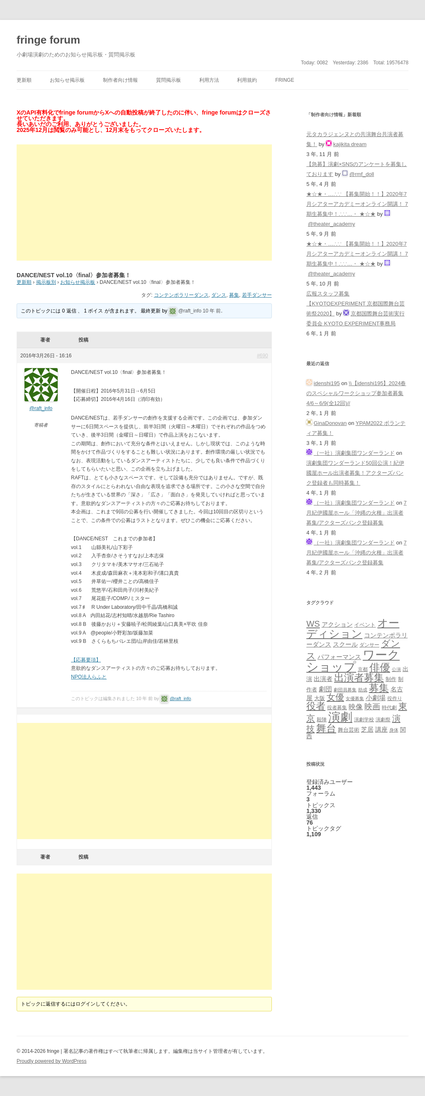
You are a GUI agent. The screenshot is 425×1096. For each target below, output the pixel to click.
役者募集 (337, 707)
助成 (362, 689)
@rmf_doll (361, 174)
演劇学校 (364, 719)
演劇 (340, 717)
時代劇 (389, 707)
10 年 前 (212, 311)
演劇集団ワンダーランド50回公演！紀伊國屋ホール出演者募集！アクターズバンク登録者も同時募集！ (355, 473)
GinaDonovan (330, 423)
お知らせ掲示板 (67, 80)
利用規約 (247, 80)
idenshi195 (327, 383)
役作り (394, 698)
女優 (335, 697)
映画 (372, 706)
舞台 (326, 728)
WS (313, 623)
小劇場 (376, 697)
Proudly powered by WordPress (52, 1061)
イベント (365, 625)
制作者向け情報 (120, 80)
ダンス (218, 295)
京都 (363, 669)
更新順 (24, 80)
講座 (381, 729)
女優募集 (355, 698)
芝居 (367, 729)
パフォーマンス (339, 657)
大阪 (319, 698)
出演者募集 (359, 677)
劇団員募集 (345, 689)
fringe (284, 80)
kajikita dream (349, 144)
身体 (393, 729)
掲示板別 (46, 282)
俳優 (379, 667)
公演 (396, 669)
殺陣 (322, 720)
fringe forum (48, 40)
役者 (315, 706)
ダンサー (369, 644)
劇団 (325, 689)
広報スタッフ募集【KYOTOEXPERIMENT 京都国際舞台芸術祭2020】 (355, 303)
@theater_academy (331, 224)
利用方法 (209, 80)
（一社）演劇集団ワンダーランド (354, 453)
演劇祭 (383, 719)
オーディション (352, 628)
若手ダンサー (257, 295)
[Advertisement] (144, 202)
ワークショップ (353, 661)
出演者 (323, 678)
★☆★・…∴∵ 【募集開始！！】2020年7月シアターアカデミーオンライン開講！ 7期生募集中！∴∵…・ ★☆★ (357, 204)
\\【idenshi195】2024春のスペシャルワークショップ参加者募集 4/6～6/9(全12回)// (356, 393)
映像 (356, 707)
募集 (234, 295)
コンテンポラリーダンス (181, 295)
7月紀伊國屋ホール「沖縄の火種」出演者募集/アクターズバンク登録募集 (356, 513)
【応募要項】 (86, 660)
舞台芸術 (348, 730)
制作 (391, 679)
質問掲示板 (168, 80)
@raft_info (190, 311)
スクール (345, 644)
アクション (337, 624)
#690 (262, 356)
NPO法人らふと (89, 677)
